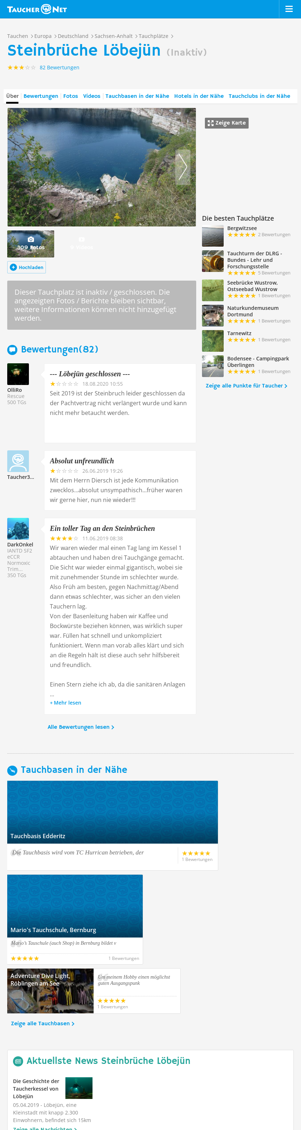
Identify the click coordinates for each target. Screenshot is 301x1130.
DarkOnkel (20, 544)
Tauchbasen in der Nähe (137, 96)
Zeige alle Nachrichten (42, 1036)
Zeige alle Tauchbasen (40, 930)
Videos (91, 96)
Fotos (70, 96)
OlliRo (14, 389)
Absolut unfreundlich (82, 461)
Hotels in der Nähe (199, 96)
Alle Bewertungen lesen (78, 727)
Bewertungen (40, 96)
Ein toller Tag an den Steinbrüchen (102, 528)
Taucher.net (37, 9)
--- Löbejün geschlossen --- (90, 374)
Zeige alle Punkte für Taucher (244, 386)
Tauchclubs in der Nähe (259, 96)
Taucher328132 (25, 476)
